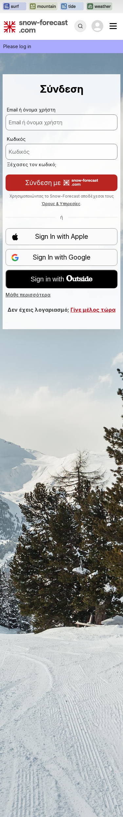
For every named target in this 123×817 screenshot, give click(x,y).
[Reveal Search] (80, 26)
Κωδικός (16, 139)
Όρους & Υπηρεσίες (61, 203)
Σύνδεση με (61, 183)
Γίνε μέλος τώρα (93, 309)
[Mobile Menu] (113, 26)
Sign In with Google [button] (51, 257)
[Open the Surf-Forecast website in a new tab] (14, 6)
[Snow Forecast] (36, 26)
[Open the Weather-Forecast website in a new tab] (99, 6)
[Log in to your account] (97, 26)
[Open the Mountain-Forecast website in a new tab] (43, 6)
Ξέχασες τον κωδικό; (31, 164)
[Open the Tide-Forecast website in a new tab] (72, 6)
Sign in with (61, 279)
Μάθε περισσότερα (28, 295)
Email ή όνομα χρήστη (31, 109)
